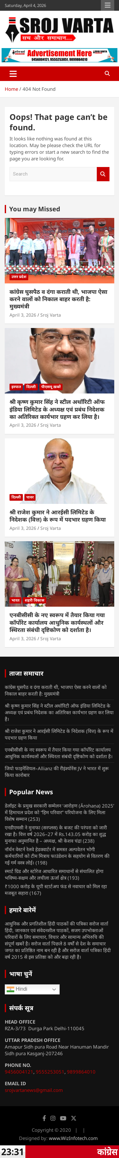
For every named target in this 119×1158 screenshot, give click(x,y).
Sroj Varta (50, 315)
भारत (15, 600)
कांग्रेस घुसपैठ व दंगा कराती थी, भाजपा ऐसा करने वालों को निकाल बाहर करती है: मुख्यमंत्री (58, 299)
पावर (30, 497)
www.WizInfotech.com (73, 1138)
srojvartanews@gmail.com (34, 1090)
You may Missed (34, 209)
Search (103, 174)
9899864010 (81, 1071)
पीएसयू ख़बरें (51, 386)
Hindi (17, 989)
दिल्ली (31, 386)
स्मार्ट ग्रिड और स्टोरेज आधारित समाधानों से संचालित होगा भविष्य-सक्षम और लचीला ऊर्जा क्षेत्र (54, 874)
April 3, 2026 (23, 315)
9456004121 (19, 1071)
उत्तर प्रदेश (18, 276)
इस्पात (16, 386)
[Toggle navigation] (13, 73)
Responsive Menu (107, 5)
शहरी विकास (34, 600)
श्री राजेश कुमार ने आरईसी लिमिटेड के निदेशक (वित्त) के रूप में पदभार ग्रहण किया (58, 515)
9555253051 (50, 1071)
